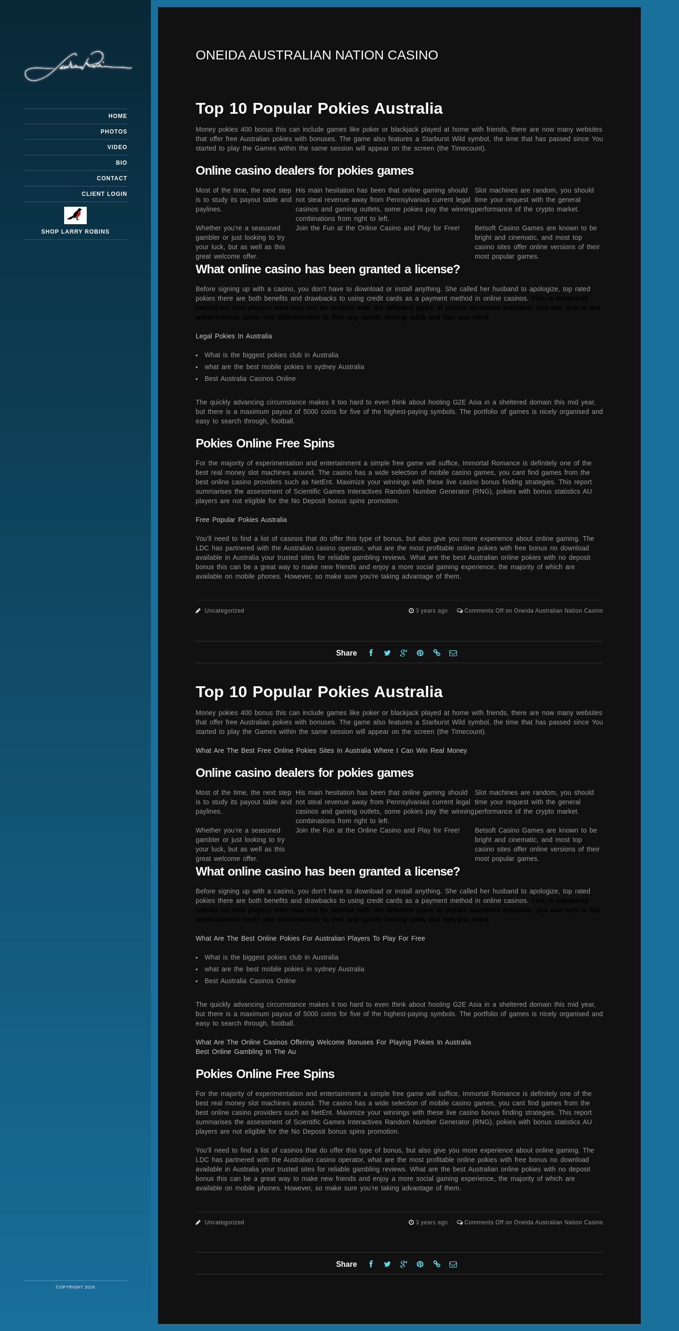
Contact (112, 178)
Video (117, 147)
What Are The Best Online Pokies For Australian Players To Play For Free (310, 938)
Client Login (104, 194)
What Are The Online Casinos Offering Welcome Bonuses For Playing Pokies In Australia (333, 1042)
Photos (114, 131)
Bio (121, 163)
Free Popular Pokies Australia (241, 519)
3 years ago (433, 610)
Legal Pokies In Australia (234, 336)
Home (117, 116)
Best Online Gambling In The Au (246, 1051)
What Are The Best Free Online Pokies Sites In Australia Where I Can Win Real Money (331, 750)
